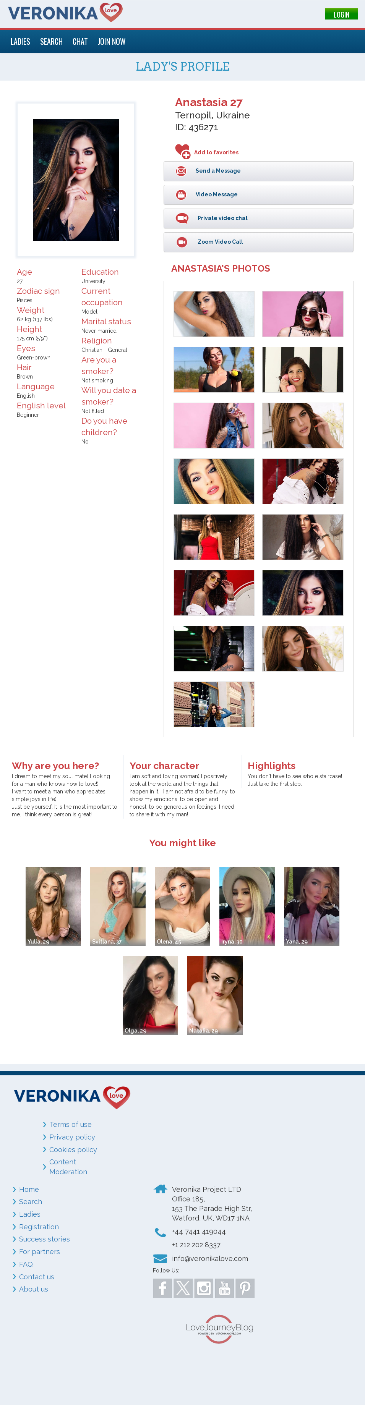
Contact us (36, 1277)
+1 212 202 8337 (196, 1245)
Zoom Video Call (219, 241)
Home (29, 1189)
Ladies (30, 1214)
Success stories (44, 1239)
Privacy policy (72, 1137)
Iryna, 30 (232, 942)
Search (30, 1202)
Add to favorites (216, 152)
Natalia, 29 (203, 1031)
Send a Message (218, 170)
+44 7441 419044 (199, 1231)
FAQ (26, 1264)
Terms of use (70, 1124)
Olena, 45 (169, 942)
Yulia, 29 (38, 942)
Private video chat (222, 218)
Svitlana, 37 (107, 942)
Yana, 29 (297, 942)
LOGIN (341, 14)
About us (33, 1289)
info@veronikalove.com (210, 1258)
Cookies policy (73, 1150)
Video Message (216, 194)
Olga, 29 (135, 1031)
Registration (39, 1227)
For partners (39, 1252)
